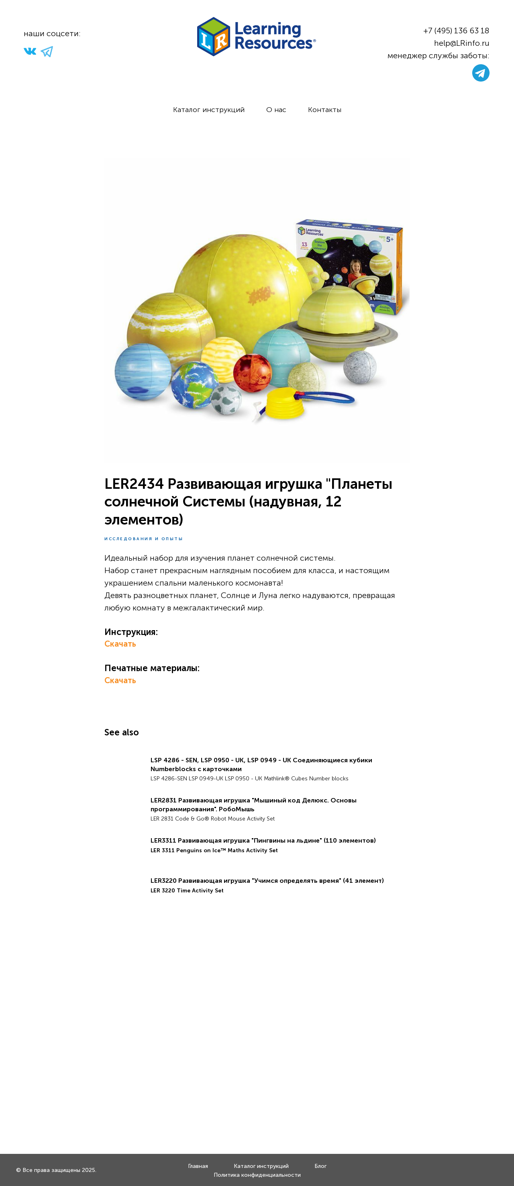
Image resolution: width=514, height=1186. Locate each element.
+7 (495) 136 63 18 (456, 30)
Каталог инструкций (209, 109)
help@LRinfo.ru (462, 43)
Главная (198, 1166)
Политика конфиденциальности (257, 1175)
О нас (276, 109)
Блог (320, 1166)
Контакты (324, 109)
